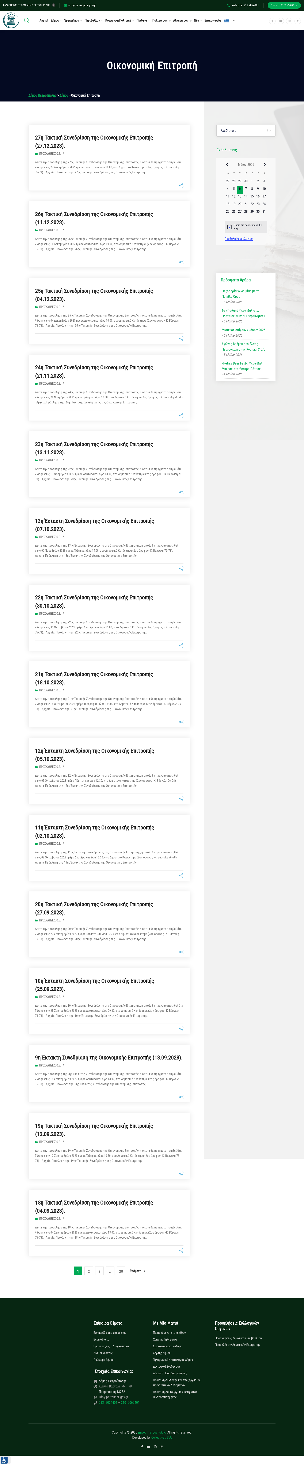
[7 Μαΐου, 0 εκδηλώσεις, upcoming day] (246, 190)
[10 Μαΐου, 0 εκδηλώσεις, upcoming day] (264, 190)
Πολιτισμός (159, 20)
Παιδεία (142, 20)
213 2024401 (108, 1411)
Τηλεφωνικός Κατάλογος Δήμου (173, 1368)
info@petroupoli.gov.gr (80, 5)
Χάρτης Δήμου (162, 1361)
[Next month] (264, 164)
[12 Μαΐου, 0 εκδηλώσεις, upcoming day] (234, 198)
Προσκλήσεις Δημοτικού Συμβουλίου (238, 1346)
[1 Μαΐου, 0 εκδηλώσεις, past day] (252, 182)
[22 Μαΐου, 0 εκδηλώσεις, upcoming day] (252, 205)
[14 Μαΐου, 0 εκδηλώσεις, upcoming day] (246, 198)
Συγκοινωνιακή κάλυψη (167, 1354)
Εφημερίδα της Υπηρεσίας (110, 1341)
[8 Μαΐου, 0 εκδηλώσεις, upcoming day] (252, 190)
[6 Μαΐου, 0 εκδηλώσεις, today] (240, 190)
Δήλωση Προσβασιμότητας (170, 1381)
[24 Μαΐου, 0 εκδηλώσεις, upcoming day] (264, 205)
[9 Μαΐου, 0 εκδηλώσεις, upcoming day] (258, 190)
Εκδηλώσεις (101, 1348)
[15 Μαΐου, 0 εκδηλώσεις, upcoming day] (252, 198)
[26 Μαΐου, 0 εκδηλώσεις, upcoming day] (234, 213)
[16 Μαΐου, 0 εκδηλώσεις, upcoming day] (258, 198)
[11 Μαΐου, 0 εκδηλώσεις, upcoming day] (228, 198)
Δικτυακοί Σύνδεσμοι (166, 1375)
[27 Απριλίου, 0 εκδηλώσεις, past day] (228, 182)
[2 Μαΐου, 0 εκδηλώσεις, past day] (258, 182)
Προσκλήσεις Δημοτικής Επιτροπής (237, 1353)
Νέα (196, 20)
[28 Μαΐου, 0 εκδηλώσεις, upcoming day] (246, 213)
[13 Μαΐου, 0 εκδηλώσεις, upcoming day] (240, 198)
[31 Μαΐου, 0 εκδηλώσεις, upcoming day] (264, 213)
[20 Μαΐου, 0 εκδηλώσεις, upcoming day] (240, 205)
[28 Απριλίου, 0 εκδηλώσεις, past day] (234, 182)
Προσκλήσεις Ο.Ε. (50, 153)
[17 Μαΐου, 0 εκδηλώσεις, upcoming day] (264, 198)
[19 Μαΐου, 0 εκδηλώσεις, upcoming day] (234, 205)
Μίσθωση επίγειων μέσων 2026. (244, 330)
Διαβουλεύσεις (103, 1361)
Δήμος (55, 20)
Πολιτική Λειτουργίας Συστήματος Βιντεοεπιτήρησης (175, 1402)
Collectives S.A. (161, 1446)
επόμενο (137, 1279)
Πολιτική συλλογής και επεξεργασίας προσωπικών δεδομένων (177, 1390)
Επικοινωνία (213, 20)
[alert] (246, 227)
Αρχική (43, 20)
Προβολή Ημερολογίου (239, 238)
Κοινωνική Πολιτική (118, 20)
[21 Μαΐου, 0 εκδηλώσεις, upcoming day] (246, 205)
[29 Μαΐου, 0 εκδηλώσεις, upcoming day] (252, 213)
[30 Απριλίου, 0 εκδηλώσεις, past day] (246, 182)
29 (121, 1280)
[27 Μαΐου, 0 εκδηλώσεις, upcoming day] (240, 213)
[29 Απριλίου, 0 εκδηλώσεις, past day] (240, 182)
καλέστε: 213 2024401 (243, 5)
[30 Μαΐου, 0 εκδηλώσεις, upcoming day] (258, 213)
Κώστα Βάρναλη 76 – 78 (115, 1395)
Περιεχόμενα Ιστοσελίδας (169, 1341)
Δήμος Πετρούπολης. (152, 1441)
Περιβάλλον (92, 20)
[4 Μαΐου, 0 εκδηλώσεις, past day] (228, 190)
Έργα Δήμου (71, 20)
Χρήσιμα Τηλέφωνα (165, 1348)
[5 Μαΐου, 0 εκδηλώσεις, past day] (234, 190)
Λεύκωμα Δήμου (104, 1368)
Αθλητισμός (180, 20)
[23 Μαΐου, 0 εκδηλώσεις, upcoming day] (258, 205)
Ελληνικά (226, 20)
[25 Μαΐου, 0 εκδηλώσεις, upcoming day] (228, 213)
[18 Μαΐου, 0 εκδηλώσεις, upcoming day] (228, 205)
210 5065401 (130, 1411)
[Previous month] (227, 164)
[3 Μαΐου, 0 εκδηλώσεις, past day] (264, 182)
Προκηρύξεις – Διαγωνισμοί (111, 1354)
